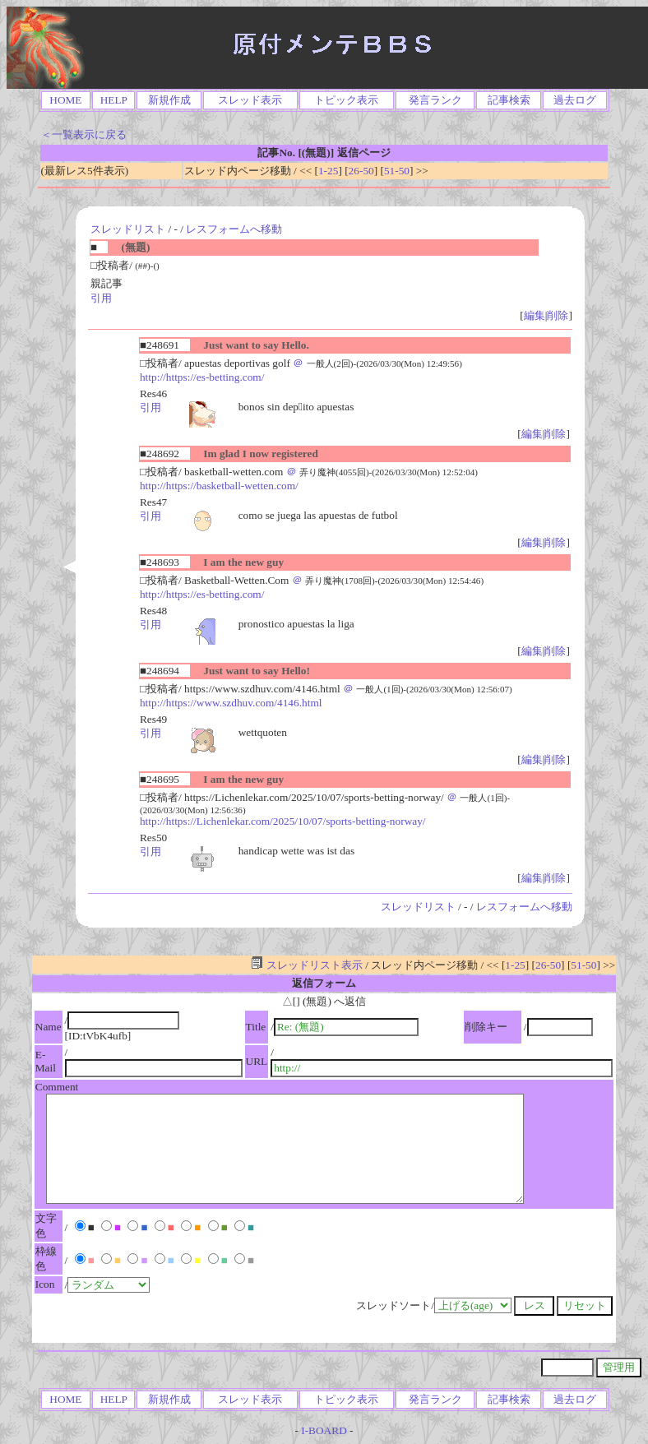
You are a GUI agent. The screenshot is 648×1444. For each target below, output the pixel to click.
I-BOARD (324, 1430)
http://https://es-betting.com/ (202, 377)
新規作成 (169, 100)
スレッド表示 (250, 100)
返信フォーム (324, 983)
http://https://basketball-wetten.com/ (219, 485)
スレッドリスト (127, 229)
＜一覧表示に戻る (84, 134)
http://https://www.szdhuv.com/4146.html (231, 703)
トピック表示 (346, 100)
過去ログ (574, 100)
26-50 (361, 170)
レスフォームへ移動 (234, 229)
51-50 (397, 170)
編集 (534, 315)
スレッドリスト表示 (306, 965)
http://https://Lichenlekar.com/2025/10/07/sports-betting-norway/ (283, 821)
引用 (101, 298)
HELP (113, 100)
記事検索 (509, 100)
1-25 (328, 170)
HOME (65, 100)
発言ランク (435, 100)
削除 (557, 315)
